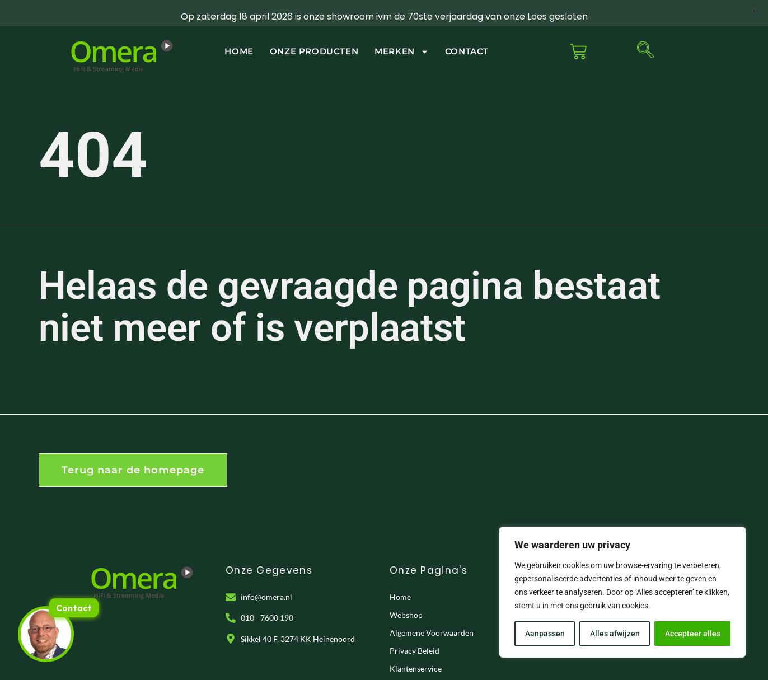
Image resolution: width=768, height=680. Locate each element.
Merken (401, 36)
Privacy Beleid (414, 635)
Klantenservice (416, 653)
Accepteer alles (692, 633)
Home (238, 35)
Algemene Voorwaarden (432, 617)
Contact (467, 35)
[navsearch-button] (645, 36)
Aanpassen (545, 633)
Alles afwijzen (615, 633)
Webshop (406, 599)
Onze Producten (314, 35)
